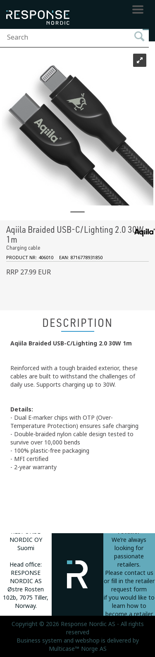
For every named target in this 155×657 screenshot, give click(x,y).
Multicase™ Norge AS (78, 649)
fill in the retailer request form (133, 585)
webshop (87, 640)
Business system (39, 640)
